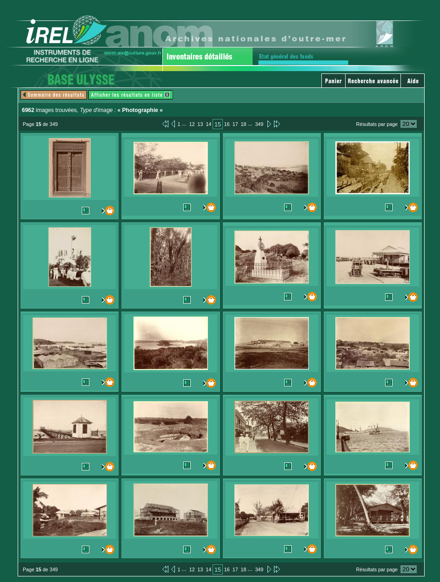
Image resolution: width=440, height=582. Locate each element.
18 (244, 124)
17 (235, 124)
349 (259, 124)
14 (208, 124)
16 (227, 124)
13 (200, 124)
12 (192, 124)
